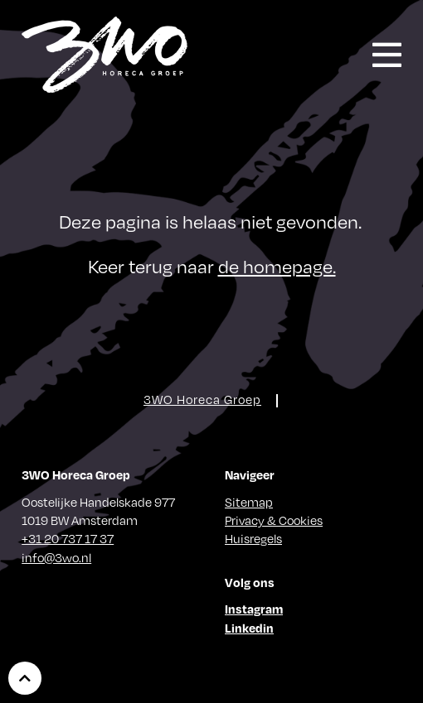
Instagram (254, 608)
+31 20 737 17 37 (68, 538)
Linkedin (249, 627)
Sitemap (249, 502)
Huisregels (253, 538)
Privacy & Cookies (274, 520)
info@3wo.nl (56, 557)
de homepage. (277, 265)
